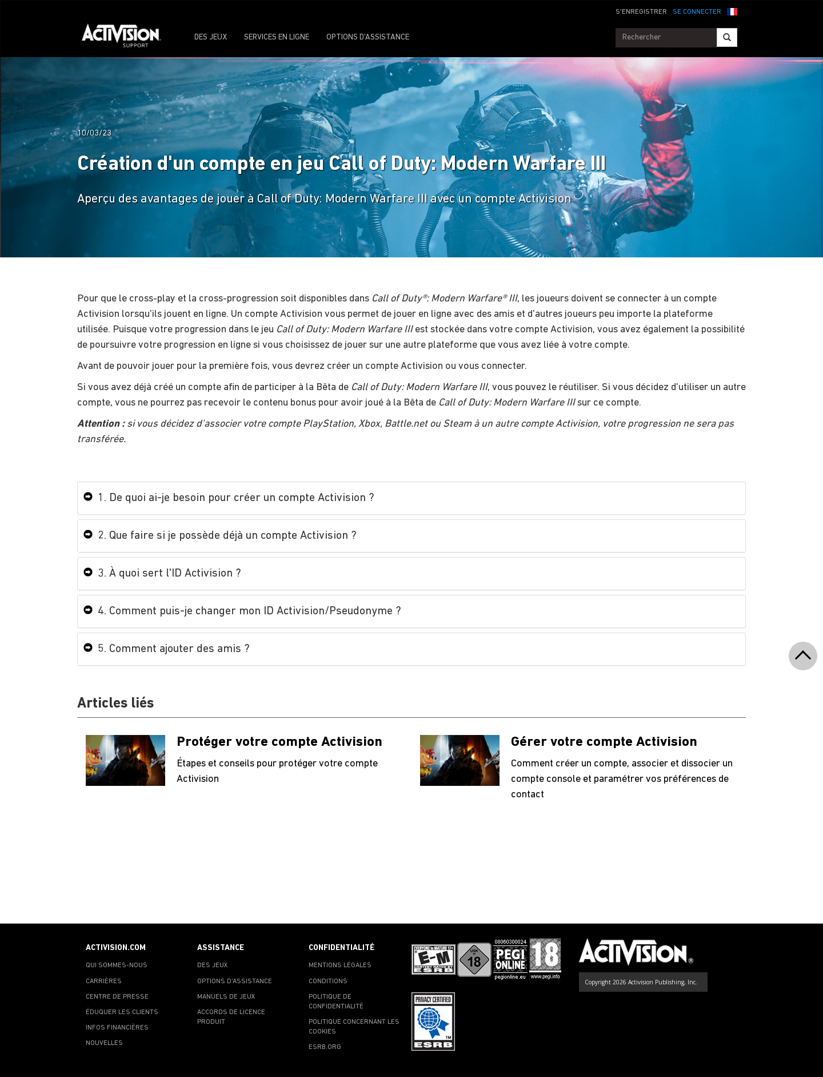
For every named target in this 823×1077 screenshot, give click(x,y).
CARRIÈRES (104, 981)
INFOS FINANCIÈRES (117, 1027)
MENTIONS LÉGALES (340, 965)
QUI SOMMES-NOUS (116, 965)
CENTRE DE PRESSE (117, 996)
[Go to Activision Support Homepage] (127, 37)
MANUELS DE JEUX (226, 996)
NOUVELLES (104, 1043)
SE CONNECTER (697, 12)
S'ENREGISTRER (641, 12)
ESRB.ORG (325, 1047)
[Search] (727, 37)
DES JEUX (210, 37)
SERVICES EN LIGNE (276, 37)
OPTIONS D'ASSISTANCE (367, 37)
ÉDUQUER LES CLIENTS (122, 1012)
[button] (732, 10)
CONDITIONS (328, 981)
